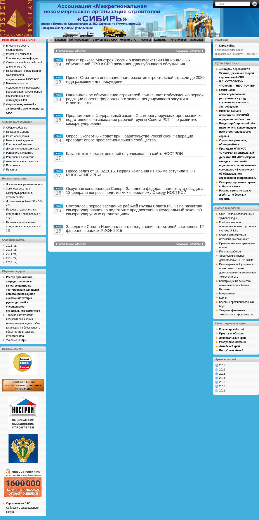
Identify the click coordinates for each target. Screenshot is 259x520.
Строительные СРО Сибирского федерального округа (22, 507)
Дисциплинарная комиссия (22, 148)
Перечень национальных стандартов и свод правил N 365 (23, 226)
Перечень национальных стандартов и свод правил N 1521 (23, 213)
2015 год (11, 258)
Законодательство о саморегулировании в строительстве (19, 192)
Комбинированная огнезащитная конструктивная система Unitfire (237, 226)
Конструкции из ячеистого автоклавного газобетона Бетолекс (235, 285)
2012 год (11, 245)
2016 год (11, 262)
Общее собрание (16, 127)
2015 (222, 373)
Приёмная (196, 39)
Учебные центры (16, 340)
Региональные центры (19, 152)
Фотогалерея (178, 39)
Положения (13, 165)
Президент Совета (17, 131)
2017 (222, 365)
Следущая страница (188, 50)
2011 (222, 390)
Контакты (160, 39)
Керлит (223, 297)
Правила (11, 169)
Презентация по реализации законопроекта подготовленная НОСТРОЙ (23, 75)
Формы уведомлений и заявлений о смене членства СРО (24, 108)
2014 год (11, 254)
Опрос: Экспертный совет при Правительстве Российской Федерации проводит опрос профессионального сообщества (129, 138)
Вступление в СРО (105, 39)
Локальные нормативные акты (24, 184)
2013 (222, 382)
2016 (222, 369)
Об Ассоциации (79, 39)
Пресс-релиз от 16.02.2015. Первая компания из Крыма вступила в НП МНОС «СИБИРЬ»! (130, 173)
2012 (222, 386)
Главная (60, 39)
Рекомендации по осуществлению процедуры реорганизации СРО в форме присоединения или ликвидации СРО (24, 92)
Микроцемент (227, 293)
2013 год (11, 249)
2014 (222, 377)
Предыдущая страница (72, 50)
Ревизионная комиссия (20, 157)
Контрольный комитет (19, 144)
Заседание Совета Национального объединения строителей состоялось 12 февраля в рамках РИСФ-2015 (135, 228)
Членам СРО (128, 39)
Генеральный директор (20, 140)
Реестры (145, 39)
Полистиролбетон (230, 251)
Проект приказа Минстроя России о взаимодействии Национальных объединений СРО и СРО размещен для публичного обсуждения (128, 62)
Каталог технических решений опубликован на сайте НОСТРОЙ (124, 153)
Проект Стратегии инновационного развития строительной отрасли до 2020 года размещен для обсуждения (135, 79)
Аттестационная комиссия (22, 161)
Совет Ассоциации (17, 136)
